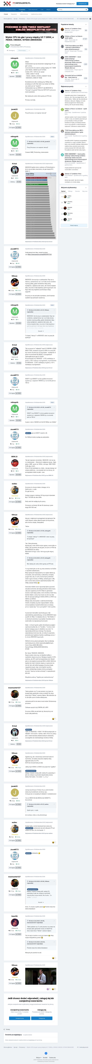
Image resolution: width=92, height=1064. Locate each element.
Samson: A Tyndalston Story (73, 28)
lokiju (69, 112)
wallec (14, 484)
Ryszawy (70, 213)
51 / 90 (19, 181)
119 (12, 72)
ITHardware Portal (10, 9)
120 (12, 471)
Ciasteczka (52, 1057)
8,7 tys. (11, 930)
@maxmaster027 (30, 770)
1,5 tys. (12, 124)
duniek (70, 136)
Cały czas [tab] (84, 191)
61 (12, 178)
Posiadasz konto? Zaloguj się (65, 3)
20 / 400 (18, 474)
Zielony (13, 182)
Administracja (24, 14)
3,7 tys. (11, 702)
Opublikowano (79, 92)
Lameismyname (69, 69)
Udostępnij (11, 50)
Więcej (48, 9)
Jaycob (70, 219)
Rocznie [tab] (77, 191)
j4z (69, 92)
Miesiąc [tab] (70, 191)
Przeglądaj (22, 10)
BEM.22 (14, 457)
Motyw (38, 1057)
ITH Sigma (12, 127)
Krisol (14, 164)
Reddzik (70, 175)
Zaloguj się (42, 1018)
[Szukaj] (66, 9)
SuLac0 (67, 51)
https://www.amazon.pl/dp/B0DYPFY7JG (40, 254)
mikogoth (17, 45)
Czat (42, 9)
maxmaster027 (14, 688)
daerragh (67, 79)
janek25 (14, 109)
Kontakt (45, 1057)
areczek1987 (71, 163)
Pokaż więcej (74, 225)
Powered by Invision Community (46, 1061)
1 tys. (12, 263)
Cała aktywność (32, 9)
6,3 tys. (11, 290)
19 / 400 (18, 76)
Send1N (14, 916)
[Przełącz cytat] (28, 141)
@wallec (28, 853)
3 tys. (11, 498)
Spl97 (66, 40)
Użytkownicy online (36, 14)
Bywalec (12, 76)
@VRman (28, 729)
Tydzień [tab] (63, 191)
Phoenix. (70, 201)
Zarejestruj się (82, 3)
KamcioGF (67, 30)
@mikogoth (29, 828)
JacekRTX (14, 249)
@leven (28, 433)
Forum (6, 14)
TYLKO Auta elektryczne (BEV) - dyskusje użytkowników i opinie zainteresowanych (74, 47)
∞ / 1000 (18, 127)
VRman (14, 276)
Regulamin (14, 14)
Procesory (27, 47)
